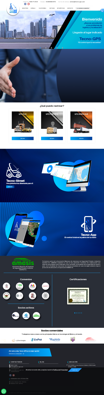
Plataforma (42, 8)
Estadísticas (61, 8)
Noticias (52, 8)
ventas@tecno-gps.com (77, 1)
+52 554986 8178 (51, 1)
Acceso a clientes (83, 8)
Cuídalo (33, 8)
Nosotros (25, 8)
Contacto (70, 8)
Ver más (22, 138)
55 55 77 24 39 (34, 1)
